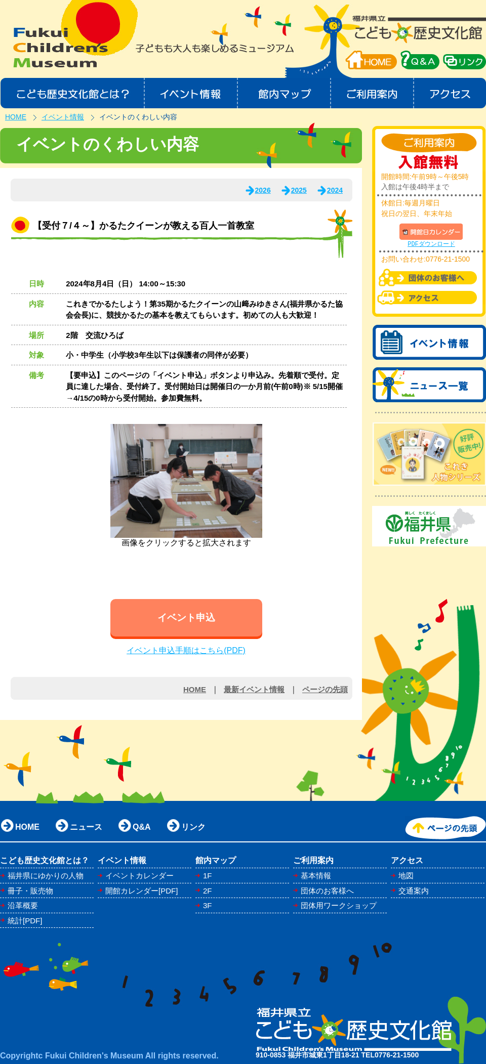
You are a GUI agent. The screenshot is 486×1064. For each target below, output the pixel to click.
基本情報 (316, 875)
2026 (263, 190)
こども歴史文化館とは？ (72, 93)
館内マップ (284, 93)
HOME (371, 60)
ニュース (86, 827)
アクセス (450, 93)
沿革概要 (23, 905)
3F (207, 905)
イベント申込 (186, 617)
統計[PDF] (25, 920)
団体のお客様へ (327, 890)
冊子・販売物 (30, 890)
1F (207, 875)
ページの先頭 (325, 689)
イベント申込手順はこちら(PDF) (186, 650)
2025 (299, 190)
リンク (193, 827)
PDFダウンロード (431, 244)
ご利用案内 (373, 93)
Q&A (142, 827)
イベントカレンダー (139, 875)
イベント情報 (191, 93)
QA (419, 60)
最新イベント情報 (254, 689)
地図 (406, 875)
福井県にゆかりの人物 (46, 875)
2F (207, 890)
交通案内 (413, 890)
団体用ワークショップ (339, 905)
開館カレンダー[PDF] (141, 890)
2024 (335, 190)
